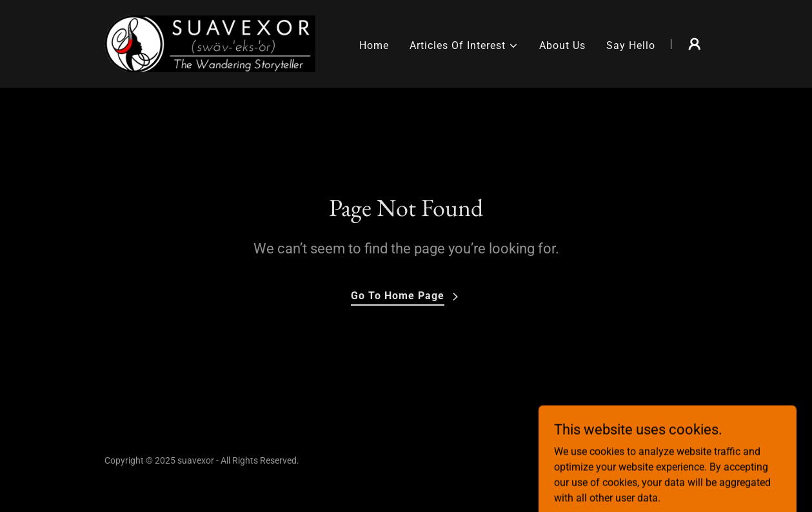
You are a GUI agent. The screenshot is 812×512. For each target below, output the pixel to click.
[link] (210, 43)
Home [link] (374, 45)
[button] (464, 46)
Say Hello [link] (630, 45)
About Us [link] (562, 45)
